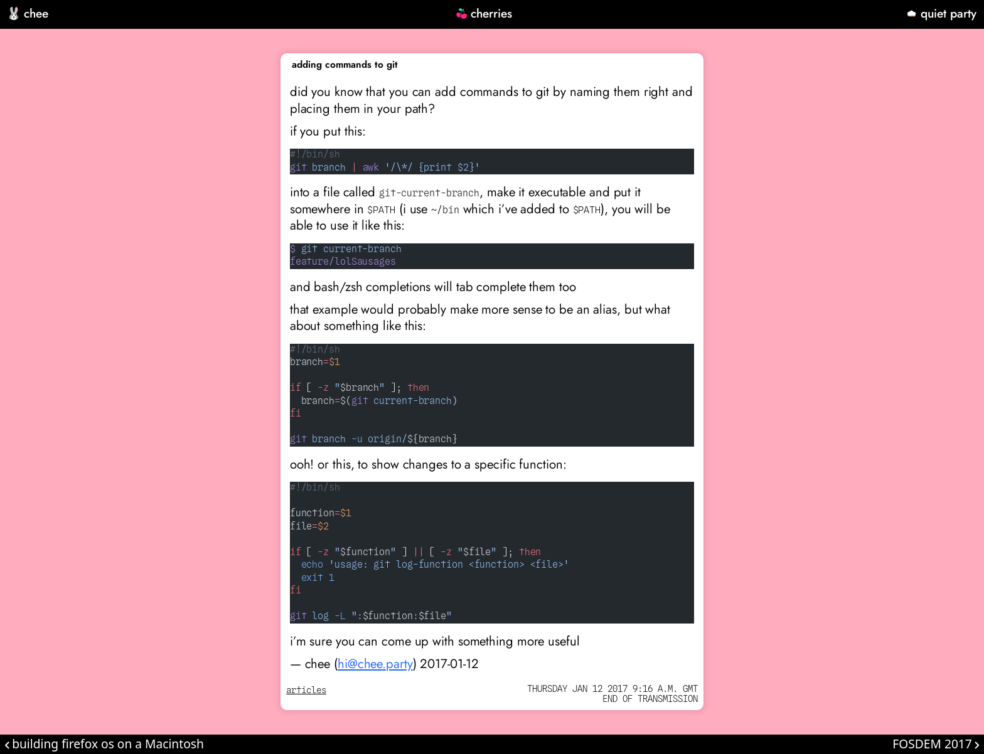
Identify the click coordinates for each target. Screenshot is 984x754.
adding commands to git (345, 65)
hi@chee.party (375, 663)
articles (306, 690)
